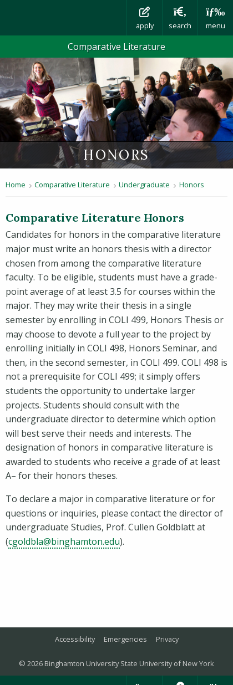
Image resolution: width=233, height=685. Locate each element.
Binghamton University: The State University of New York (63, 17)
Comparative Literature (116, 46)
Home (16, 185)
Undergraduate (144, 185)
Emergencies (125, 639)
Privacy (167, 639)
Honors (191, 185)
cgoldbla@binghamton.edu (64, 541)
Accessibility (75, 639)
